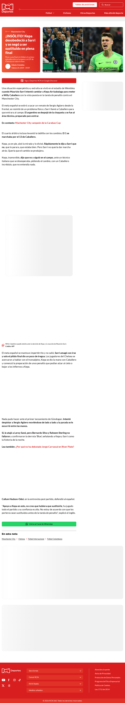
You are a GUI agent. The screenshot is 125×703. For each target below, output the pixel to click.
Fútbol (49, 13)
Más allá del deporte (113, 13)
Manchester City (8, 539)
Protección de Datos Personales (107, 677)
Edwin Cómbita (18, 65)
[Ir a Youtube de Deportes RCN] (3, 680)
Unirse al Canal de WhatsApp (39, 524)
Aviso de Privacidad (102, 673)
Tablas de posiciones (84, 4)
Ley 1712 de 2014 (102, 689)
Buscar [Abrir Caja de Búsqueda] (106, 5)
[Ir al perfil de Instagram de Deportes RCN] (14, 680)
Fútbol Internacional (36, 539)
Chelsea (21, 539)
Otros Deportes (87, 13)
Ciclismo (67, 13)
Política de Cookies (102, 685)
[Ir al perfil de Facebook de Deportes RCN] (8, 680)
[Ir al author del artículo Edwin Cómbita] (7, 66)
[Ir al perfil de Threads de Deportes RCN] (9, 686)
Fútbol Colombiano (54, 539)
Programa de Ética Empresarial (107, 681)
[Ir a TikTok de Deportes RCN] (20, 680)
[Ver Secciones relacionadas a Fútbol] (53, 13)
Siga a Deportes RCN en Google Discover (39, 80)
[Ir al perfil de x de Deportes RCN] (3, 686)
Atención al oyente (102, 669)
